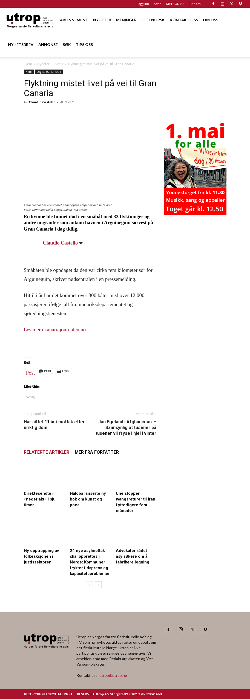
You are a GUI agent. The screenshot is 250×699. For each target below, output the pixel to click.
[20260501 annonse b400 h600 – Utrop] (195, 214)
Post (30, 371)
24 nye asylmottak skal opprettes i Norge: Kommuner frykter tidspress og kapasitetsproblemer (90, 562)
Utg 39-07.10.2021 (49, 72)
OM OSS (210, 20)
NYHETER (102, 20)
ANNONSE (48, 44)
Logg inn (143, 4)
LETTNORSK (153, 20)
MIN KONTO (175, 4)
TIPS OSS (84, 44)
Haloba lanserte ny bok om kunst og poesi (88, 499)
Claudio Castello (42, 102)
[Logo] (30, 19)
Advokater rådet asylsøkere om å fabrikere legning (132, 556)
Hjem (28, 64)
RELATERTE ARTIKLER (46, 452)
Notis (59, 64)
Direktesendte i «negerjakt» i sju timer (40, 499)
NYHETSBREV (20, 44)
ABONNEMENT (74, 20)
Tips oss (194, 4)
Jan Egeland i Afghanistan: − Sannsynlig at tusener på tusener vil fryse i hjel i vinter (126, 427)
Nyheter (43, 64)
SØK (67, 44)
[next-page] (98, 584)
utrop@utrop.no (113, 675)
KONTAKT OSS (184, 20)
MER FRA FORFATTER (97, 452)
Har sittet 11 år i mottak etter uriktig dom (54, 424)
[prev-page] (89, 584)
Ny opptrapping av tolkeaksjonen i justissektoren (41, 556)
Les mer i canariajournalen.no (55, 329)
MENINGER (126, 20)
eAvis (157, 4)
